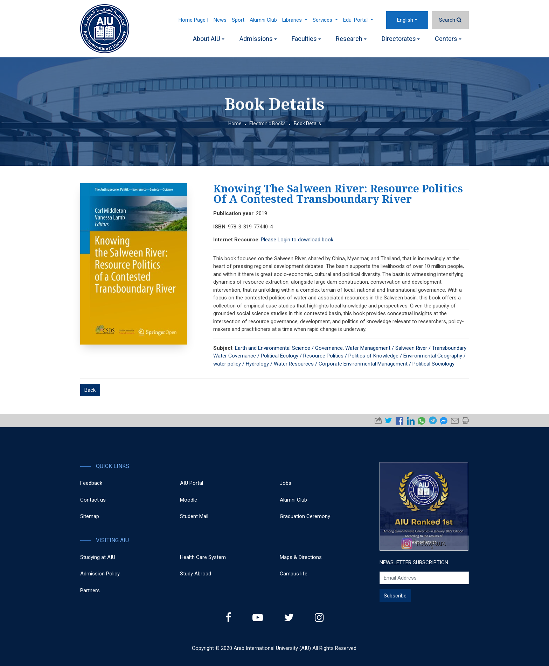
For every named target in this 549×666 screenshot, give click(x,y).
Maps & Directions (301, 557)
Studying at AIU (97, 557)
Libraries (294, 20)
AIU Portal (191, 483)
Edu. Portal (358, 20)
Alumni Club (263, 20)
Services (325, 20)
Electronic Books (267, 123)
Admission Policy (100, 574)
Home (235, 123)
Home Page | (193, 20)
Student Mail (194, 516)
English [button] (405, 20)
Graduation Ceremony (305, 516)
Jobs (285, 483)
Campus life (293, 574)
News (220, 20)
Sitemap (89, 516)
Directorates (401, 38)
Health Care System (203, 557)
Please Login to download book (297, 239)
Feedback (91, 483)
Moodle (188, 500)
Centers (448, 38)
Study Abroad (195, 574)
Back (90, 390)
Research (351, 38)
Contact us (93, 500)
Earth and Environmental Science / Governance (289, 348)
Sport (238, 20)
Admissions (258, 38)
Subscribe (395, 596)
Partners (90, 590)
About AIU (208, 38)
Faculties (306, 38)
